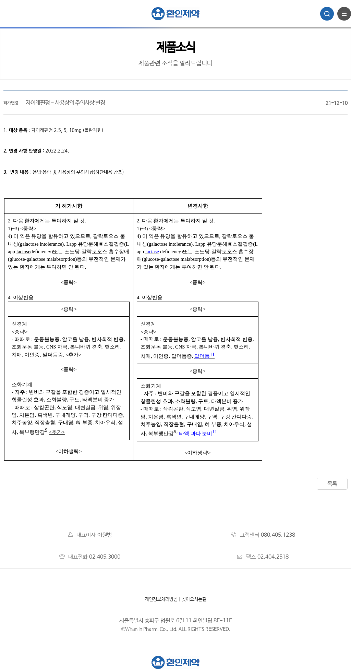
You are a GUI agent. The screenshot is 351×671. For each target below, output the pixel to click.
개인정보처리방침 (161, 599)
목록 (332, 484)
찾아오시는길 (194, 599)
